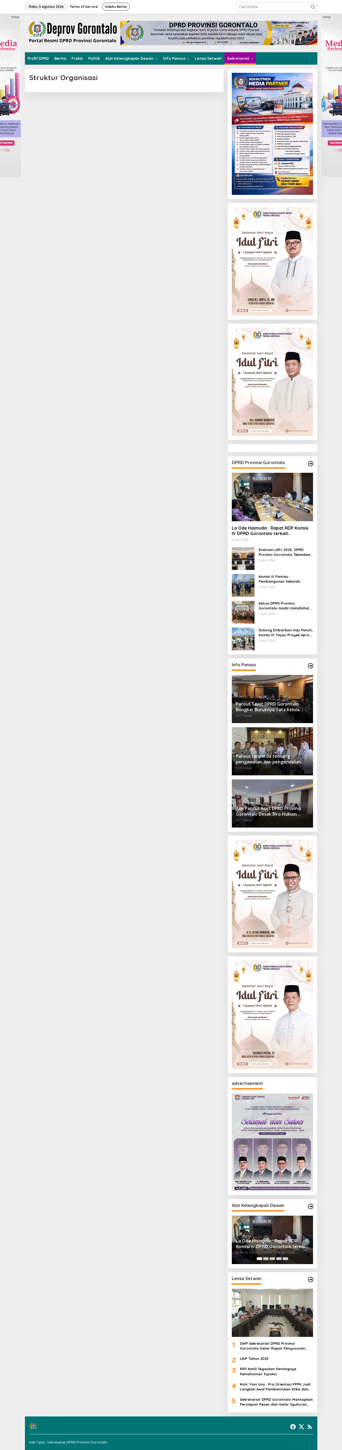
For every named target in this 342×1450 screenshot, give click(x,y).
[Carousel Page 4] (279, 1258)
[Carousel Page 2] (266, 1258)
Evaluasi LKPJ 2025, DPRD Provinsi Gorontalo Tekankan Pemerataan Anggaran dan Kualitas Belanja (284, 552)
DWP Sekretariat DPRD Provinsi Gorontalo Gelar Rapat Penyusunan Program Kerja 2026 (272, 1346)
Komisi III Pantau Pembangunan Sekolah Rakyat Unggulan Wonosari (283, 579)
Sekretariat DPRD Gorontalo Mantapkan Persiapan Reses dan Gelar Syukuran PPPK (276, 1402)
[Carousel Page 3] (272, 1258)
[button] (312, 6)
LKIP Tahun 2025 (254, 1358)
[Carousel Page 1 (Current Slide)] (259, 1258)
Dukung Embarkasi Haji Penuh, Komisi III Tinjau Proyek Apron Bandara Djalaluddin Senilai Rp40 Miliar (286, 632)
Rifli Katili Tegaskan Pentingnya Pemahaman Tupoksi (268, 1371)
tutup (15, 17)
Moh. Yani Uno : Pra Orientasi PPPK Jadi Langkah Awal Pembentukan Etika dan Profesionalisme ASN (275, 1387)
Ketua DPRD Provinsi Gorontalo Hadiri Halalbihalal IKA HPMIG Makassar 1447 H (286, 606)
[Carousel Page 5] (285, 1258)
